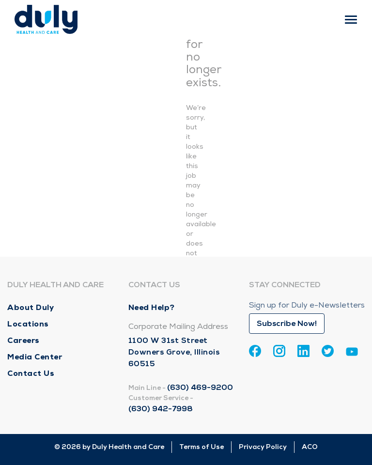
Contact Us (30, 373)
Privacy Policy (263, 447)
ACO (310, 447)
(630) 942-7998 (160, 409)
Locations (28, 324)
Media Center (34, 357)
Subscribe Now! (287, 323)
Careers (23, 340)
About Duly (30, 307)
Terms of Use (201, 447)
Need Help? (151, 307)
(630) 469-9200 (200, 387)
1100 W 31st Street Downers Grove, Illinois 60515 (174, 352)
